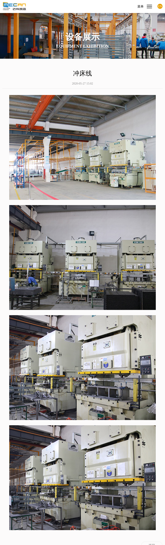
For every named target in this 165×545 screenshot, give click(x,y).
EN (160, 6)
